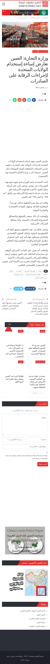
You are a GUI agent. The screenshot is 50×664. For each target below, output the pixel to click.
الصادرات (18, 271)
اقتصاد (35, 51)
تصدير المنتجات (18, 274)
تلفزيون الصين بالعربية (37, 619)
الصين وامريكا (43, 51)
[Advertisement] (25, 129)
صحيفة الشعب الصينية (37, 626)
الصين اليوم (41, 615)
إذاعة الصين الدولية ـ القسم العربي (32, 611)
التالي (34, 393)
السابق (41, 393)
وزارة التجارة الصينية (41, 277)
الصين (11, 271)
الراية (22, 660)
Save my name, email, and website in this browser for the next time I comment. (26, 457)
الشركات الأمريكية (29, 271)
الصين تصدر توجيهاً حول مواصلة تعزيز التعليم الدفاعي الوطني (12, 305)
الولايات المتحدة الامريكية (33, 274)
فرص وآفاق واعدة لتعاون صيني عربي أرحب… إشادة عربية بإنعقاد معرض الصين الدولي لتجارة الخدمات (37, 308)
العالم (45, 274)
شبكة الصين (41, 622)
